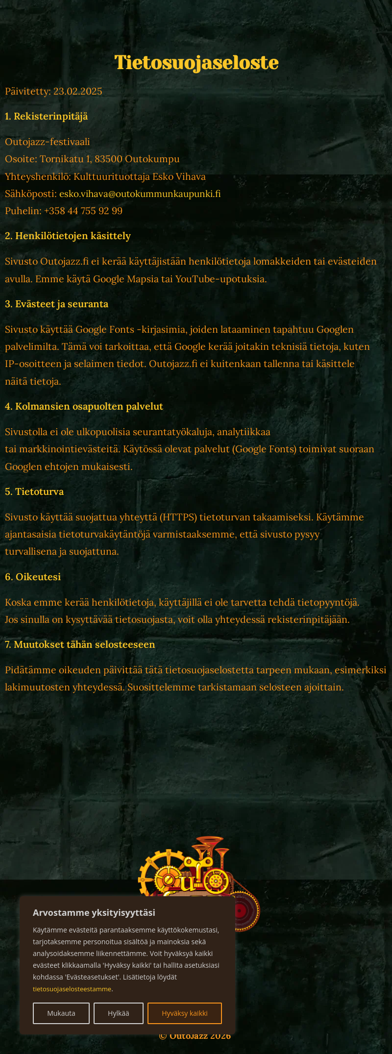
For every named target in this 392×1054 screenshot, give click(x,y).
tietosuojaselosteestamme (75, 988)
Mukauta (61, 1013)
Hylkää (118, 1013)
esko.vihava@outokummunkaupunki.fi (144, 193)
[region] (127, 965)
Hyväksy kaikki (185, 1013)
